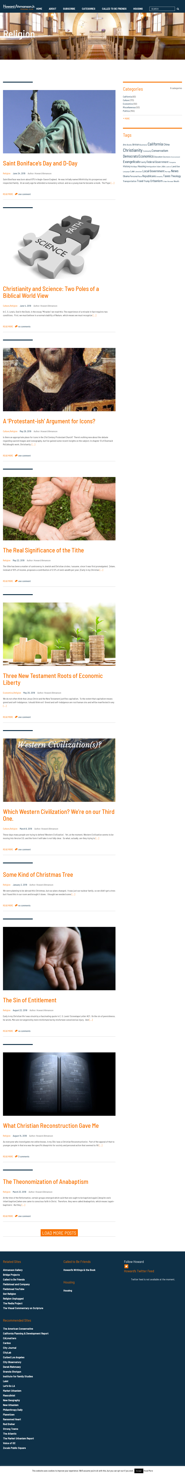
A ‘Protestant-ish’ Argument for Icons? (49, 421)
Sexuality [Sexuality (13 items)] (159, 176)
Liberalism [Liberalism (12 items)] (138, 171)
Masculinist (9, 1395)
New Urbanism (10, 1405)
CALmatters (9, 1338)
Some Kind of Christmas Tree (38, 874)
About (52, 8)
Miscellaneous (129, 107)
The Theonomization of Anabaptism (45, 1181)
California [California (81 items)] (155, 143)
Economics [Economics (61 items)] (146, 156)
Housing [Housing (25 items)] (142, 166)
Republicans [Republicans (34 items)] (149, 176)
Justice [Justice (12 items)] (168, 167)
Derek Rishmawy (12, 1366)
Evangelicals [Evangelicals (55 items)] (131, 161)
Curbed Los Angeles (13, 1357)
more (126, 118)
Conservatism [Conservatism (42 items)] (160, 150)
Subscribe (69, 8)
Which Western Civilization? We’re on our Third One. (59, 815)
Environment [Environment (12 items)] (175, 157)
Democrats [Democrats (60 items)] (130, 156)
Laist (5, 1381)
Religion (6, 173)
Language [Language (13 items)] (126, 171)
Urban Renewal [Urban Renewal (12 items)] (168, 181)
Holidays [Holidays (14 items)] (134, 166)
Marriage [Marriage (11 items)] (168, 171)
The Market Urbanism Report (18, 1438)
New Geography (11, 1400)
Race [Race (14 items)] (140, 176)
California (127, 96)
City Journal (9, 1347)
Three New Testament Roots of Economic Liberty (53, 679)
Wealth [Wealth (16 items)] (176, 181)
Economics (8, 692)
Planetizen (8, 1414)
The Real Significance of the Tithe (43, 550)
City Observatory (12, 1362)
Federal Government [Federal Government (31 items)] (157, 162)
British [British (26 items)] (135, 144)
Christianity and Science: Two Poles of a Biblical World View (51, 292)
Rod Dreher (9, 1424)
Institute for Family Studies (18, 1376)
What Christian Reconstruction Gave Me (51, 1125)
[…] (112, 182)
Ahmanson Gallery (12, 1270)
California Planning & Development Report (26, 1333)
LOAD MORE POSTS (59, 1233)
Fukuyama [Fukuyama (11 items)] (172, 162)
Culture (6, 305)
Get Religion (9, 1293)
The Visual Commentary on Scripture (23, 1308)
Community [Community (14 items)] (147, 151)
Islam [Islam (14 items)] (159, 166)
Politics (126, 110)
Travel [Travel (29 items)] (140, 181)
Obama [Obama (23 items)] (126, 176)
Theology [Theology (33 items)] (176, 176)
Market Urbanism (12, 1390)
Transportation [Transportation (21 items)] (129, 181)
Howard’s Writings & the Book (79, 1270)
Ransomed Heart (12, 1419)
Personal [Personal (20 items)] (134, 176)
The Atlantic (10, 1433)
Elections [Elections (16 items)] (167, 156)
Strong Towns (10, 1428)
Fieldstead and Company (16, 1284)
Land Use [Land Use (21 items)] (176, 166)
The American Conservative (18, 1328)
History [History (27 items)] (126, 166)
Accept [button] (139, 1471)
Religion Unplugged (13, 1298)
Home (39, 8)
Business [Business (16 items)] (143, 144)
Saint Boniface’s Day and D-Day (40, 163)
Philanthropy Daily (12, 1409)
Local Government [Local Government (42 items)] (153, 171)
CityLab (7, 1352)
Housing (138, 8)
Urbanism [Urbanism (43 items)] (156, 181)
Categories (88, 8)
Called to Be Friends (114, 8)
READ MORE (8, 194)
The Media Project (12, 1303)
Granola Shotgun (12, 1371)
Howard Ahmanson (43, 173)
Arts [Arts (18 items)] (124, 144)
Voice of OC (9, 1443)
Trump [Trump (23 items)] (147, 180)
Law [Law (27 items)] (132, 171)
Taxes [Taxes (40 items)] (166, 176)
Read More (148, 1470)
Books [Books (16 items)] (129, 144)
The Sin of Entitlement (30, 1000)
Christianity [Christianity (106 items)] (132, 150)
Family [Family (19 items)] (143, 162)
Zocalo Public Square (14, 1448)
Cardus (7, 1343)
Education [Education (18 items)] (158, 156)
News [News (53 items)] (174, 171)
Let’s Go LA (9, 1385)
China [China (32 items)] (166, 144)
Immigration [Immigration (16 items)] (151, 166)
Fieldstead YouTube (13, 1289)
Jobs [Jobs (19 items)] (163, 166)
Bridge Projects (11, 1274)
